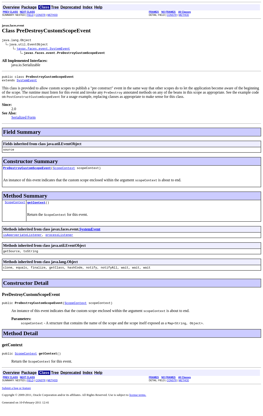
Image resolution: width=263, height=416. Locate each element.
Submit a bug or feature (16, 396)
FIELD (30, 15)
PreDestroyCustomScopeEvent (27, 171)
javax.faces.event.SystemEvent (43, 49)
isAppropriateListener (22, 240)
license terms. (137, 402)
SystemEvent (27, 82)
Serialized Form (23, 119)
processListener (59, 240)
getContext (36, 206)
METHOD (52, 15)
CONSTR (40, 15)
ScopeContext (64, 171)
